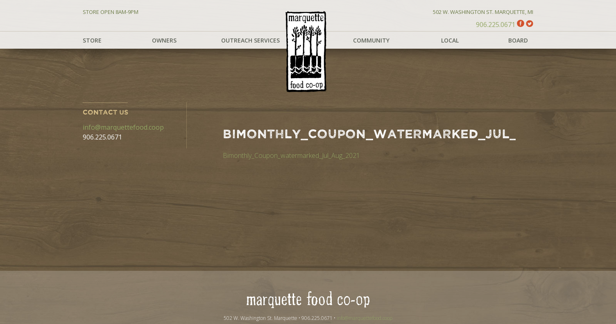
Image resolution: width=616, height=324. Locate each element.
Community (371, 40)
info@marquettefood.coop (123, 127)
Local (450, 40)
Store (92, 40)
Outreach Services (250, 40)
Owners (164, 40)
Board (518, 40)
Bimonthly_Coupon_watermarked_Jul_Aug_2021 (291, 155)
